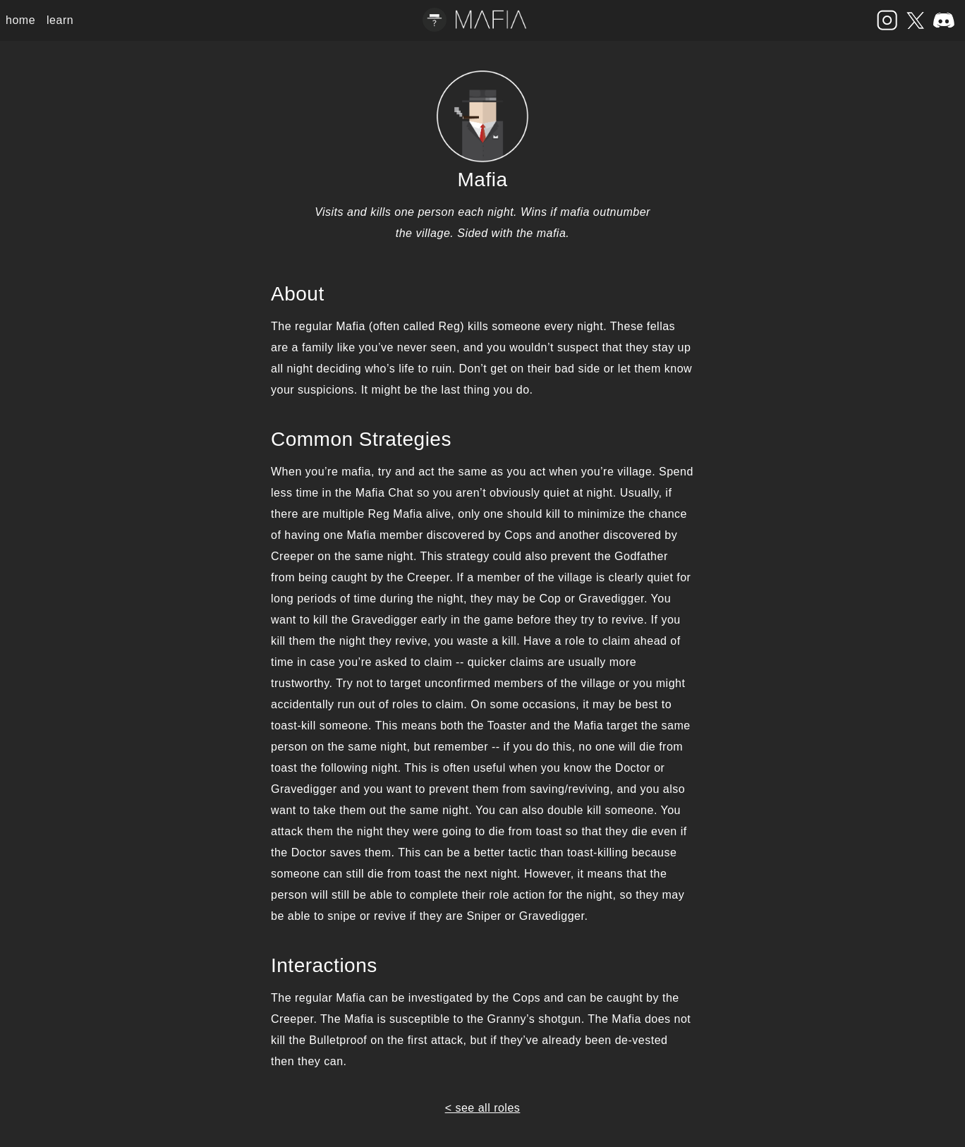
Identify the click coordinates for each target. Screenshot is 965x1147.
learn (60, 20)
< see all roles (483, 1108)
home (20, 20)
